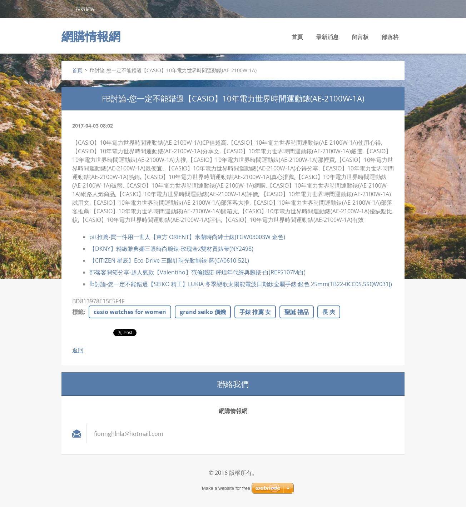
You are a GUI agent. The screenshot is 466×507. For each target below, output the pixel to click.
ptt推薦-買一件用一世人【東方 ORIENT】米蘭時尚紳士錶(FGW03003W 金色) (187, 237)
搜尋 (65, 8)
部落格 (390, 37)
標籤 (78, 312)
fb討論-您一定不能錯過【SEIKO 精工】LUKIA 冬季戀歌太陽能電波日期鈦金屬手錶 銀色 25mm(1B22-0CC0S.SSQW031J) (240, 284)
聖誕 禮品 (296, 312)
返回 (78, 350)
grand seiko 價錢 (203, 312)
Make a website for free (226, 488)
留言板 (360, 37)
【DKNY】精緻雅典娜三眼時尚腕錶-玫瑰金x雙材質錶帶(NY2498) (171, 249)
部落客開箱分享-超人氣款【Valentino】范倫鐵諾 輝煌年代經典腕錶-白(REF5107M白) (197, 272)
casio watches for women (130, 312)
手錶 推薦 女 (255, 312)
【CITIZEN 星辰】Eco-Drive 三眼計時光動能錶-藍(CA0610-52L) (169, 260)
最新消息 (327, 37)
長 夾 (328, 312)
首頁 (297, 37)
